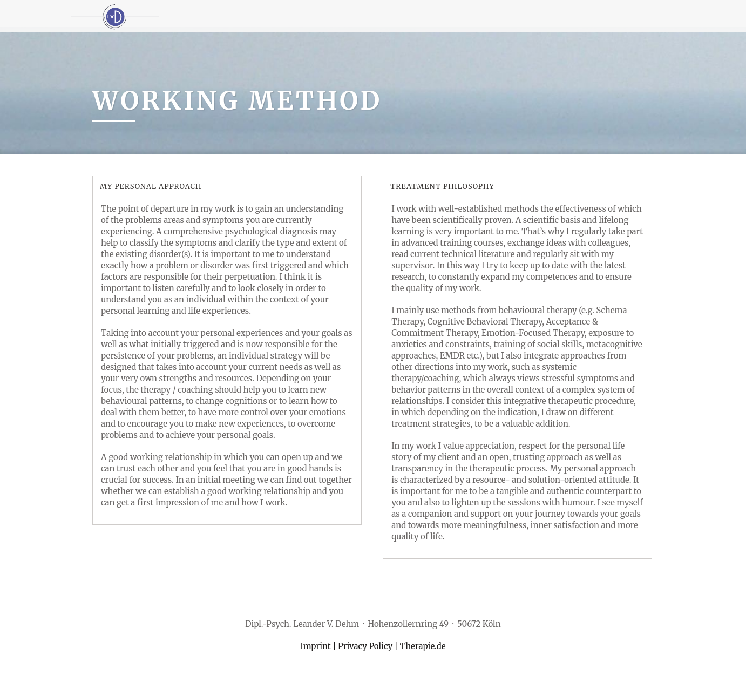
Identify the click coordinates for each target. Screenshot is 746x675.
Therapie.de (423, 646)
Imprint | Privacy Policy (346, 646)
